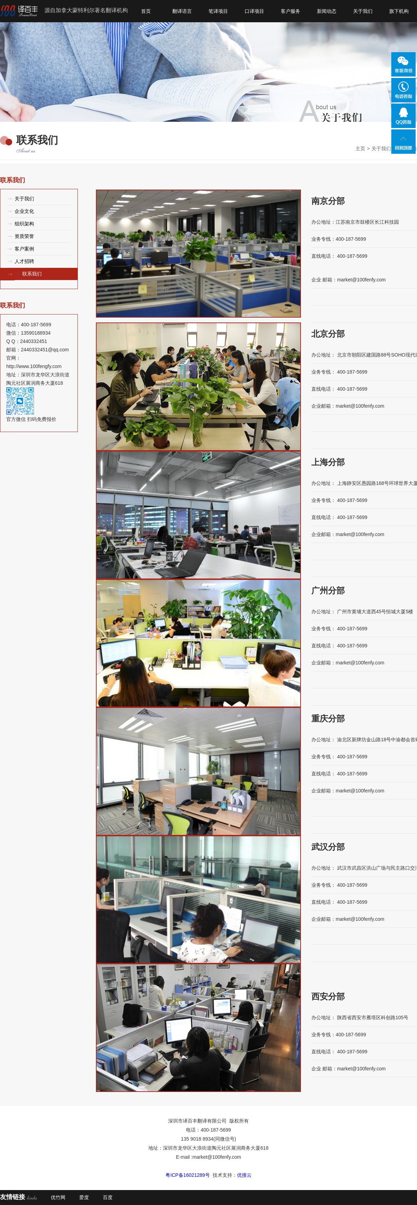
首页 (146, 11)
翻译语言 (182, 11)
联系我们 (32, 274)
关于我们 (363, 11)
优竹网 (58, 1197)
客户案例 (24, 249)
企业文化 (24, 211)
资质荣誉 (24, 236)
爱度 (84, 1197)
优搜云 (244, 1175)
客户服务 (290, 11)
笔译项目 (218, 11)
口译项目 (254, 11)
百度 (108, 1197)
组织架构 (24, 223)
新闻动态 (326, 11)
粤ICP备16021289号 (187, 1175)
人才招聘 (24, 261)
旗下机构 (399, 11)
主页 (360, 148)
